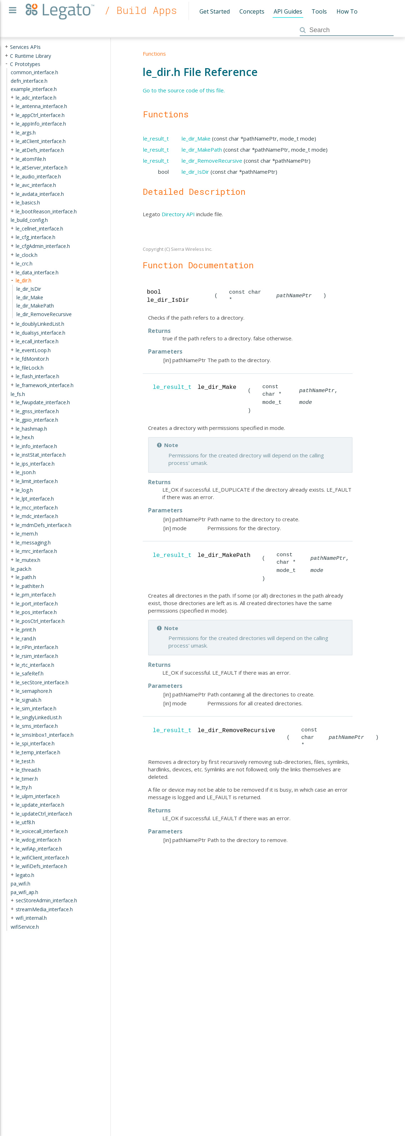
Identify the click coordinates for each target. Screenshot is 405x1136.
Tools (319, 11)
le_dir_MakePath (202, 149)
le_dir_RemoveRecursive (212, 160)
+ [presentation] (6, 47)
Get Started (214, 11)
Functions (154, 53)
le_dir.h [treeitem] (23, 280)
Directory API (178, 214)
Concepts (251, 11)
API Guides (288, 11)
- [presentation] (6, 63)
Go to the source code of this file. (184, 90)
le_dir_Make (196, 138)
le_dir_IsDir (195, 171)
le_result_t (156, 138)
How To (347, 11)
